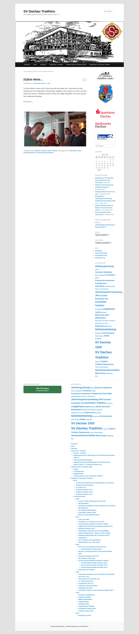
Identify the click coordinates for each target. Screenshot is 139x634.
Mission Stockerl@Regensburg (89, 515)
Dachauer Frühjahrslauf (86, 595)
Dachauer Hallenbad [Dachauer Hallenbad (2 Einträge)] (103, 272)
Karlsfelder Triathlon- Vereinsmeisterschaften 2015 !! (96, 590)
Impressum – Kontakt (56, 64)
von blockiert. (42, 389)
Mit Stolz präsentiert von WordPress (77, 626)
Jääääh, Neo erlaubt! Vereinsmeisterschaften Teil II (96, 526)
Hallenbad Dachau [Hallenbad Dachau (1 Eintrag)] (110, 286)
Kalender (43, 64)
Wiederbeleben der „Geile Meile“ (89, 542)
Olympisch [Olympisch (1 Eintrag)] (112, 320)
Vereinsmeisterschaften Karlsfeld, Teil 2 (94, 565)
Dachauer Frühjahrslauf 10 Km (89, 556)
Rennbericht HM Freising (84, 485)
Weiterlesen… (28, 102)
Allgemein (38, 150)
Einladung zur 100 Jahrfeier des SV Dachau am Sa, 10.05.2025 (104, 180)
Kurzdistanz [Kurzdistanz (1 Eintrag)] (98, 309)
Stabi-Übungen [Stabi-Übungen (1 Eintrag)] (99, 336)
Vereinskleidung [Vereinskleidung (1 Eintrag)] (103, 367)
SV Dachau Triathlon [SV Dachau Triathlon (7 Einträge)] (86, 428)
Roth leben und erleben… (87, 569)
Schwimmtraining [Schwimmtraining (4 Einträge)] (105, 329)
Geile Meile (73, 150)
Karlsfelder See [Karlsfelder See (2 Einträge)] (101, 299)
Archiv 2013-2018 (79, 496)
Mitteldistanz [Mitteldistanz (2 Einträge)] (100, 318)
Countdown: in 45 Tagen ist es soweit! (91, 521)
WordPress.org (100, 258)
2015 (77, 572)
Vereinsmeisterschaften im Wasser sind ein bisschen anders (104, 208)
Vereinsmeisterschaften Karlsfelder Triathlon (93, 560)
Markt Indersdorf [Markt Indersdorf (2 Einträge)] (102, 315)
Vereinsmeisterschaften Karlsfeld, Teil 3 (94, 567)
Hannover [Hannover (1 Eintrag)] (97, 289)
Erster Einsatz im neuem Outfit (91, 549)
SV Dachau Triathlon (39, 11)
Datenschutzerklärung (57, 626)
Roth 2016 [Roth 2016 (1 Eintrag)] (108, 326)
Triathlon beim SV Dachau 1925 (76, 64)
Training (54, 150)
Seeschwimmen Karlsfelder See (89, 579)
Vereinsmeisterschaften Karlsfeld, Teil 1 (94, 563)
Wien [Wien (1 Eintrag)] (96, 376)
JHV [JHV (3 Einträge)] (97, 295)
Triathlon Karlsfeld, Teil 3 (84, 494)
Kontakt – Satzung (80, 453)
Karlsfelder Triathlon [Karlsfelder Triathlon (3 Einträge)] (95, 403)
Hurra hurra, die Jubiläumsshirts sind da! (92, 547)
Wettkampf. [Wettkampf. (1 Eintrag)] (110, 373)
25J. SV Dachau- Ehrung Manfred (90, 540)
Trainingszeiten (79, 471)
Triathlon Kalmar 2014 (86, 611)
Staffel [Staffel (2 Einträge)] (106, 336)
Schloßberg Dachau (29, 152)
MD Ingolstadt (83, 508)
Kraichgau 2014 (84, 604)
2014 (77, 592)
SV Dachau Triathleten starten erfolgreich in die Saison (97, 505)
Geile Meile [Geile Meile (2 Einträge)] (99, 286)
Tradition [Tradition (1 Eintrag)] (97, 361)
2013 (77, 613)
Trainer (76, 469)
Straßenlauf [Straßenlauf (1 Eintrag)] (98, 338)
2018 (77, 499)
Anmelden (98, 251)
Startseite (27, 64)
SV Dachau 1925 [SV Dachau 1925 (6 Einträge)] (82, 423)
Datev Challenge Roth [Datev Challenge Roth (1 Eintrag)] (101, 275)
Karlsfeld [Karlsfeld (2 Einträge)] (103, 296)
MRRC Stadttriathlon (85, 599)
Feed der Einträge (101, 253)
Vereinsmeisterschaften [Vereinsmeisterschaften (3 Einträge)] (107, 370)
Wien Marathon (84, 503)
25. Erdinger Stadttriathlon (87, 510)
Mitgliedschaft (78, 473)
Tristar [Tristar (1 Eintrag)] (97, 367)
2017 (77, 517)
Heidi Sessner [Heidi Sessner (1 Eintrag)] (104, 289)
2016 (77, 544)
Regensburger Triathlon (86, 606)
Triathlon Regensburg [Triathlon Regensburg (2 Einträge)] (104, 364)
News (35, 64)
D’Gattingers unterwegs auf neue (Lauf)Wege (94, 531)
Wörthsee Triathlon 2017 (87, 528)
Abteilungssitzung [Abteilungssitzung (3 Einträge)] (104, 266)
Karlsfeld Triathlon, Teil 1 (84, 489)
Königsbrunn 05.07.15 (86, 583)
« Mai (99, 170)
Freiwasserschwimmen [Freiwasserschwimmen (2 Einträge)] (104, 280)
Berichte (44, 150)
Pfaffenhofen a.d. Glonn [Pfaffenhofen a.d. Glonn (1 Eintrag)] (101, 323)
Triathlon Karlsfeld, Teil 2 (84, 492)
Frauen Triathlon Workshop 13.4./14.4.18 (92, 501)
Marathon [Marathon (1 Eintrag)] (104, 312)
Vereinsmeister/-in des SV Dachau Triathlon (88, 476)
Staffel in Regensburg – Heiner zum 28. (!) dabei (95, 533)
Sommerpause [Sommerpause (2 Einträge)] (109, 333)
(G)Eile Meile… (33, 79)
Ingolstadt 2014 (84, 601)
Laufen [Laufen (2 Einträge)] (98, 312)
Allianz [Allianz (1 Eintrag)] (97, 269)
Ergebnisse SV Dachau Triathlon (100, 64)
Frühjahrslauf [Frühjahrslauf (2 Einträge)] (100, 283)
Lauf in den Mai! (84, 519)
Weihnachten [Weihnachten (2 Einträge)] (100, 373)
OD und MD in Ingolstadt (87, 558)
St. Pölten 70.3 (81, 487)
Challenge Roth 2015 (85, 588)
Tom (48, 83)
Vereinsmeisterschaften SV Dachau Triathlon (93, 524)
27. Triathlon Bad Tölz (86, 581)
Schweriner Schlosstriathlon (88, 585)
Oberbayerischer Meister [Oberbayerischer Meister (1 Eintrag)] (102, 320)
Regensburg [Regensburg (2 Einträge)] (100, 326)
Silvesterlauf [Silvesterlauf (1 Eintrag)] (98, 333)
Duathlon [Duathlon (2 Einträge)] (111, 275)
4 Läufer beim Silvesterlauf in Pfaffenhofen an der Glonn (95, 483)
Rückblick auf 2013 (85, 615)
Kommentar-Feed (101, 255)
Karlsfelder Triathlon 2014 (87, 608)
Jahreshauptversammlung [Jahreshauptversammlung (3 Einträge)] (108, 292)
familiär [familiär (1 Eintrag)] (97, 277)
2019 (75, 480)
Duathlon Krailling (85, 597)
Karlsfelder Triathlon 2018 (87, 512)
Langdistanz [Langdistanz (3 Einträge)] (108, 309)
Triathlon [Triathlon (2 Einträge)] (104, 361)
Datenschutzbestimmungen (83, 460)
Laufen (79, 150)
